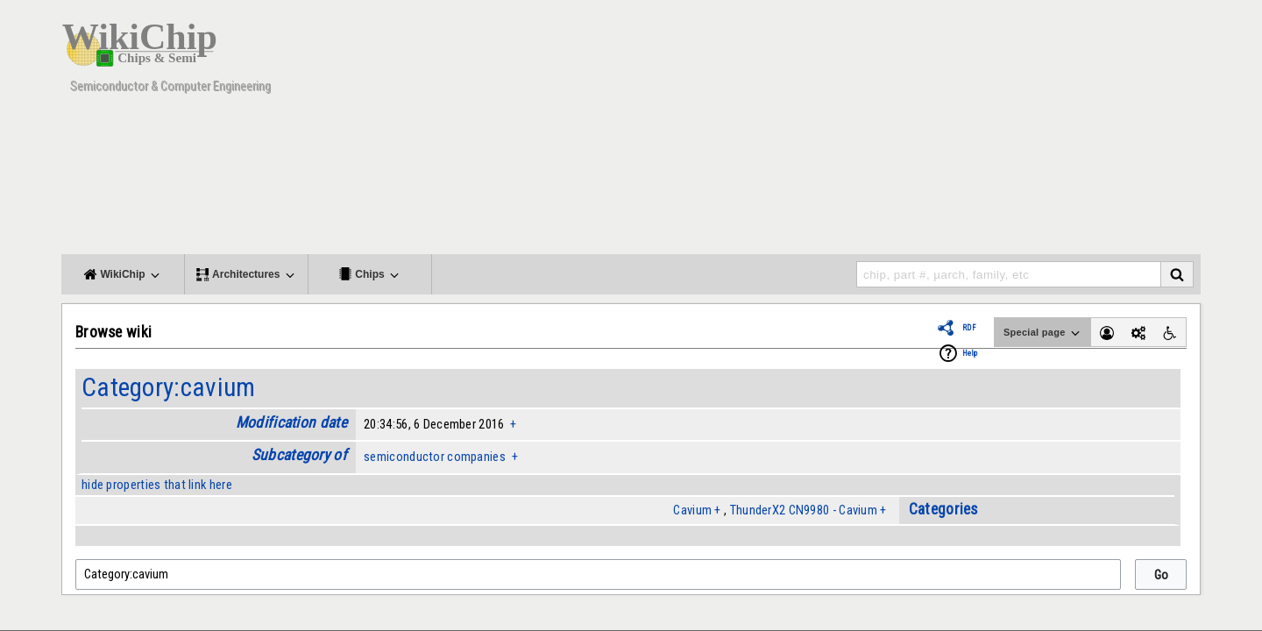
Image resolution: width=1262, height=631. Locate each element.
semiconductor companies (435, 456)
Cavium (692, 510)
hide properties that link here (157, 485)
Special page (1042, 333)
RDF (969, 327)
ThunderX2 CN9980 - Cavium (803, 510)
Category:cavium (168, 387)
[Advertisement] (881, 131)
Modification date (291, 422)
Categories (943, 509)
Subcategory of (299, 455)
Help (969, 353)
